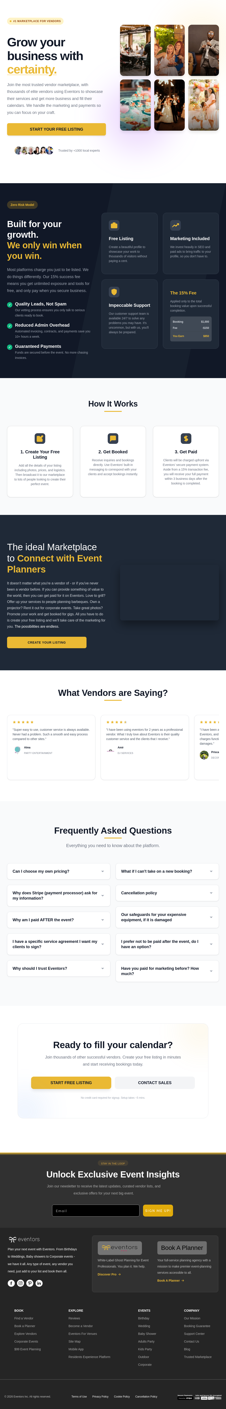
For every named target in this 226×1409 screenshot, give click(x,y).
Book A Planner (171, 1281)
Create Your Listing (33, 642)
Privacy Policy (100, 1396)
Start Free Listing (84, 1085)
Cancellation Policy (146, 1396)
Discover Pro (109, 1274)
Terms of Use (79, 1396)
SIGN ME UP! (158, 1211)
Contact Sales (141, 1085)
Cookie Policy (122, 1396)
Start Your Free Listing (56, 129)
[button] (23, 1318)
